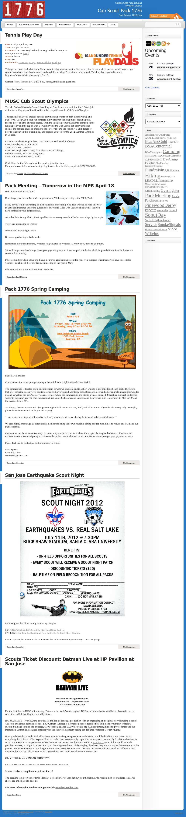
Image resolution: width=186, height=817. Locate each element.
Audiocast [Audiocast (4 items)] (171, 138)
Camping (20, 463)
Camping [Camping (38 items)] (171, 151)
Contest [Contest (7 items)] (165, 155)
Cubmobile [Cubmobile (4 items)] (175, 155)
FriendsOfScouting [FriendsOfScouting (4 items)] (153, 166)
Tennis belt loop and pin (49, 62)
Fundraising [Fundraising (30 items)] (156, 169)
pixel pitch (98, 742)
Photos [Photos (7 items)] (164, 200)
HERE (15, 758)
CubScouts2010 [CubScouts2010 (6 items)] (153, 159)
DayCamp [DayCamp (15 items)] (170, 159)
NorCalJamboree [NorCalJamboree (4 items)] (152, 187)
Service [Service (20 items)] (151, 224)
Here (13, 163)
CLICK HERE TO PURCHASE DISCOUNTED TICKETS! (37, 764)
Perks (18, 795)
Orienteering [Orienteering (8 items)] (152, 190)
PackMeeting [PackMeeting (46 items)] (158, 195)
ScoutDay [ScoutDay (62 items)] (155, 215)
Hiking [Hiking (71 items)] (152, 176)
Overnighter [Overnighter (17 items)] (170, 190)
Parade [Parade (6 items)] (175, 196)
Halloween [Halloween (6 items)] (173, 170)
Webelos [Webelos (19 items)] (152, 233)
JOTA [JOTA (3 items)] (172, 177)
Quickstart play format (87, 69)
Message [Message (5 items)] (161, 183)
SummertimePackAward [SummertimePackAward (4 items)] (156, 229)
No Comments (129, 89)
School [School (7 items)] (173, 210)
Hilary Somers (21, 81)
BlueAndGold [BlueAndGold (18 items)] (156, 141)
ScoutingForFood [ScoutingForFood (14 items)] (157, 220)
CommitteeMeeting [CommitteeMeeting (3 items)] (153, 156)
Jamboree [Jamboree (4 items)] (165, 176)
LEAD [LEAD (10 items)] (149, 180)
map (26, 53)
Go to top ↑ (179, 813)
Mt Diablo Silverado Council (36, 173)
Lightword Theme (10, 814)
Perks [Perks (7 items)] (156, 200)
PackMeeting (21, 277)
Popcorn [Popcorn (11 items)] (150, 210)
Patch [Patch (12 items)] (149, 200)
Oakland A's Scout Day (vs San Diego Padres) (41, 629)
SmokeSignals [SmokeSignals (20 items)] (169, 224)
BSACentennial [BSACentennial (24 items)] (158, 146)
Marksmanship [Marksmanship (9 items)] (163, 180)
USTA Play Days (27, 62)
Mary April (70, 166)
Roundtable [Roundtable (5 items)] (162, 210)
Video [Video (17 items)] (172, 229)
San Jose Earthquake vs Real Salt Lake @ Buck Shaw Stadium (49, 632)
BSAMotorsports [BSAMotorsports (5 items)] (153, 152)
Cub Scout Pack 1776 (25, 812)
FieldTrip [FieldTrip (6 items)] (150, 162)
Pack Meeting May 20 (168, 67)
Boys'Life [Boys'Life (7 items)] (173, 141)
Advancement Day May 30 (171, 79)
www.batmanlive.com (66, 787)
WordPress (48, 812)
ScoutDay (20, 89)
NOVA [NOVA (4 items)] (164, 187)
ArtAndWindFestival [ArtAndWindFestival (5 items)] (155, 137)
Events (20, 173)
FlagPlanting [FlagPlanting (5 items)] (162, 163)
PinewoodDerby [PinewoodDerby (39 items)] (160, 205)
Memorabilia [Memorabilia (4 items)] (151, 184)
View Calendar (152, 87)
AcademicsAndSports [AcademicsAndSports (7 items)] (157, 134)
